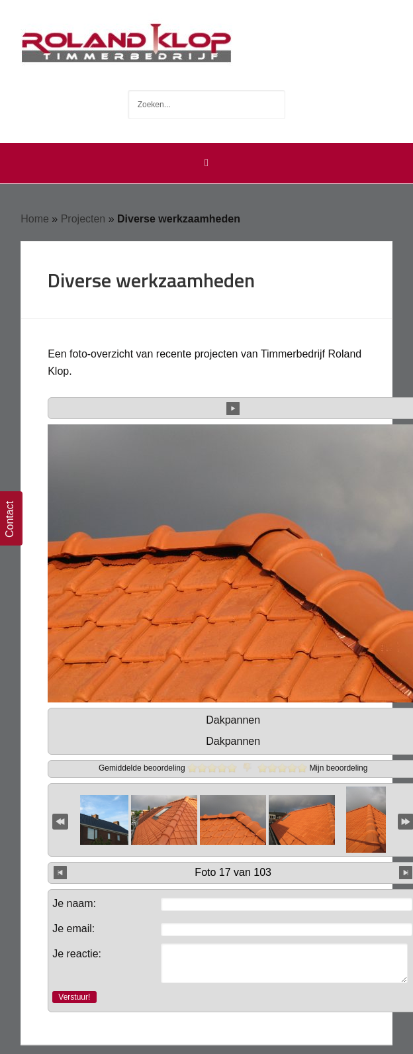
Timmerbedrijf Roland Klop (206, 39)
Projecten (83, 218)
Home (35, 218)
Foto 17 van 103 (233, 872)
